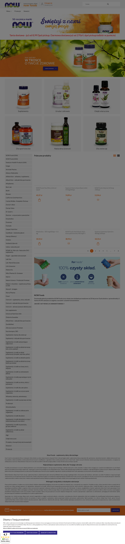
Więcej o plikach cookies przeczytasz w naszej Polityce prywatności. (20, 528)
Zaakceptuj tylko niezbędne (14, 532)
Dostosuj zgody (32, 532)
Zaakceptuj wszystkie (48, 532)
